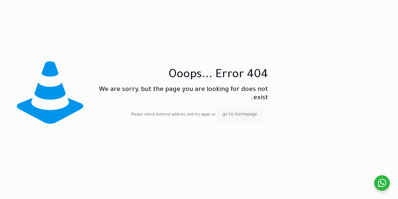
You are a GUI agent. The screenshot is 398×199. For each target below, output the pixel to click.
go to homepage (239, 114)
